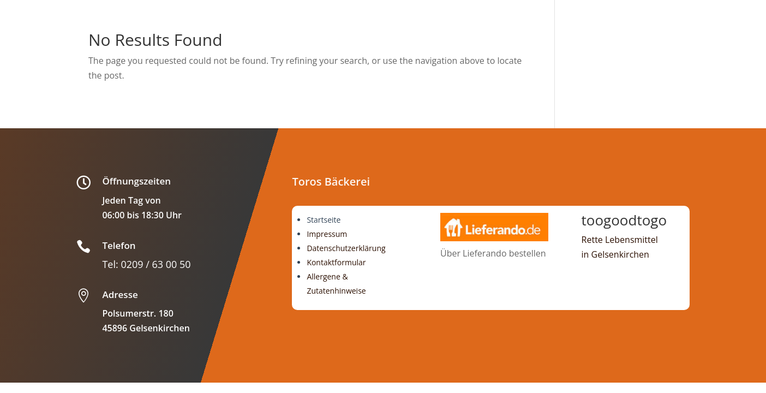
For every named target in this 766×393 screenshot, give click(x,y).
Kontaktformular (336, 262)
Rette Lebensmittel (620, 240)
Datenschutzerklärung (346, 248)
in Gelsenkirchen (615, 254)
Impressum (327, 234)
